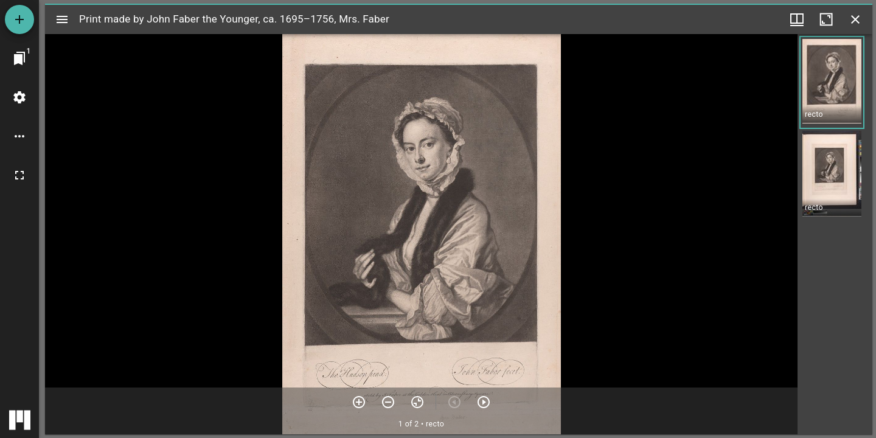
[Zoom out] (388, 402)
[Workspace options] (19, 136)
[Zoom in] (359, 402)
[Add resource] (19, 19)
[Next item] (483, 402)
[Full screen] (19, 175)
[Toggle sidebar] (62, 19)
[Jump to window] (19, 58)
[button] (831, 82)
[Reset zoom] (417, 402)
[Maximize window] (826, 19)
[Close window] (855, 19)
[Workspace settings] (19, 97)
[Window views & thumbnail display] (797, 19)
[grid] (835, 234)
